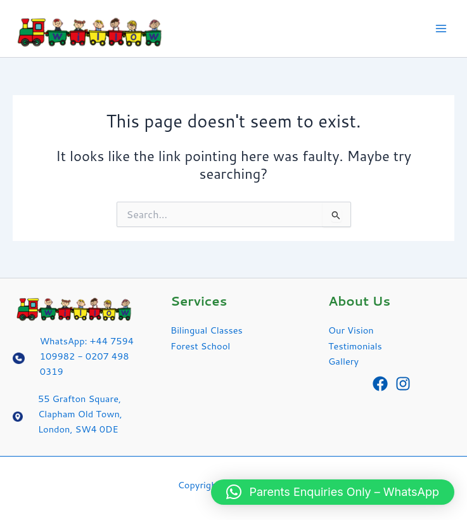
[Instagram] (403, 383)
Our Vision (351, 330)
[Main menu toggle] (441, 28)
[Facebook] (380, 383)
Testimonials (355, 346)
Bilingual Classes (206, 330)
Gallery (343, 361)
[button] (332, 492)
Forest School (200, 346)
